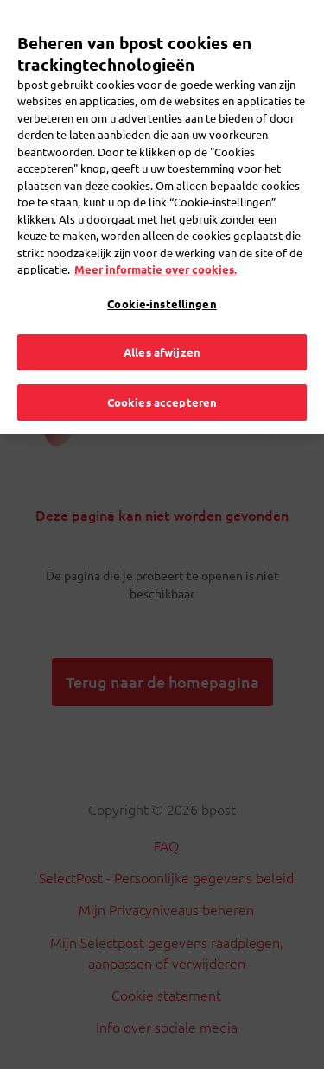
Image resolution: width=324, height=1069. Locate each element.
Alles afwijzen (162, 324)
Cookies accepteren (162, 374)
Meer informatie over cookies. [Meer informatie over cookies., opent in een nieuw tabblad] (155, 241)
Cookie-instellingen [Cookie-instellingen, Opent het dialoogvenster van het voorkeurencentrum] (161, 276)
